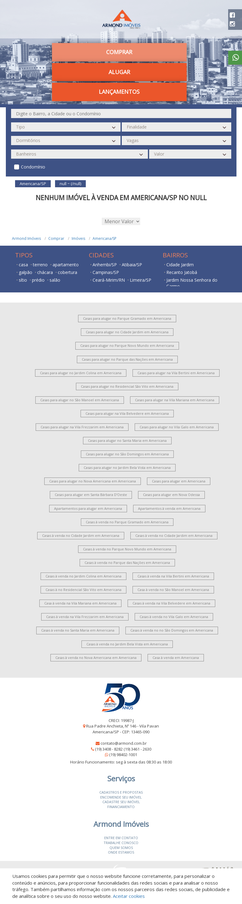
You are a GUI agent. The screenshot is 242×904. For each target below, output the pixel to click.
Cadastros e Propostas (121, 792)
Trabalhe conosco (121, 842)
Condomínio (33, 166)
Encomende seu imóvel (121, 797)
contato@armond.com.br (124, 743)
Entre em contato (121, 837)
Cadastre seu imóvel (121, 801)
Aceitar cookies (129, 896)
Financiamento (121, 806)
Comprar (119, 52)
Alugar (119, 72)
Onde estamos (121, 852)
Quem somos (121, 847)
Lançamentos (119, 91)
